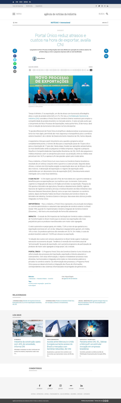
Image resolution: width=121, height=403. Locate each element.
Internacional (65, 23)
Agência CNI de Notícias (70, 278)
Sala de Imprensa (18, 6)
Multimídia (29, 6)
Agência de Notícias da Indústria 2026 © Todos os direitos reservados (31, 400)
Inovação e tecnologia (87, 339)
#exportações (41, 283)
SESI (20, 2)
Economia (17, 339)
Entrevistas (40, 394)
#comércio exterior (33, 283)
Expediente (39, 6)
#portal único (48, 283)
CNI (17, 2)
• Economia (50, 278)
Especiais (79, 394)
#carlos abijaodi (32, 285)
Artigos (47, 394)
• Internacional (32, 278)
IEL (30, 2)
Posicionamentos (53, 339)
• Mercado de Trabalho (41, 278)
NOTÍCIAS (54, 23)
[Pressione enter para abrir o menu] (14, 14)
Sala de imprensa (64, 394)
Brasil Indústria (84, 300)
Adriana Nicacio (41, 58)
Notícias (33, 394)
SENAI (26, 2)
